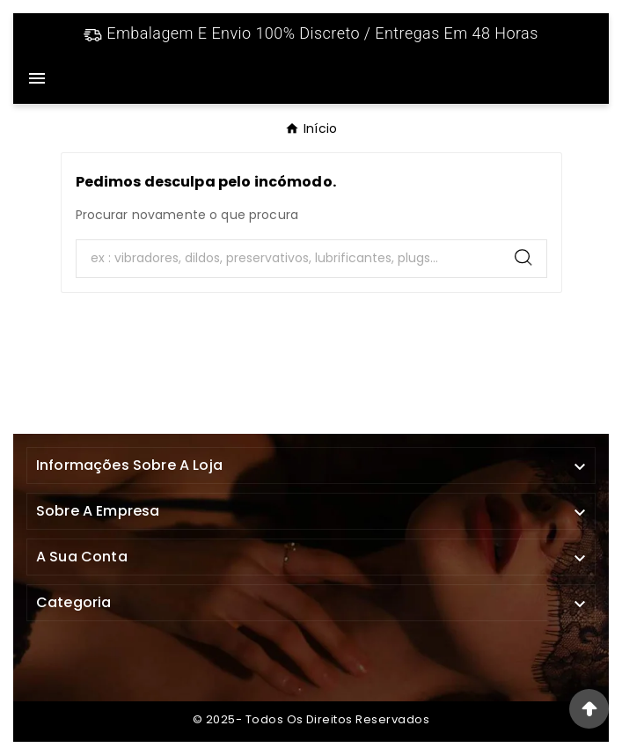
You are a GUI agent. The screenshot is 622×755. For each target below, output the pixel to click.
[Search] (289, 258)
